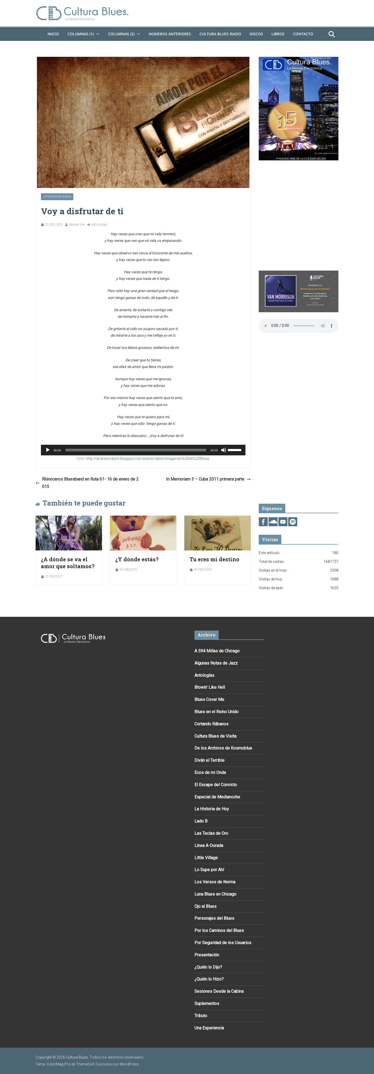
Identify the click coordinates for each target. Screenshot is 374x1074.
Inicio (53, 33)
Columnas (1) (80, 33)
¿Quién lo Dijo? (208, 967)
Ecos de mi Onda (210, 772)
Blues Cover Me (209, 699)
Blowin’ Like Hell (209, 687)
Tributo (200, 1015)
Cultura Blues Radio (220, 33)
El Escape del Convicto (215, 784)
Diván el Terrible (209, 760)
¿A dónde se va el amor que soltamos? (68, 563)
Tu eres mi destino (214, 559)
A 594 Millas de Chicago (217, 650)
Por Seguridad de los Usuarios (222, 942)
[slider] (135, 450)
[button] (97, 34)
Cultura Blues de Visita (215, 736)
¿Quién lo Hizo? (209, 979)
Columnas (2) (121, 33)
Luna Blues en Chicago (215, 894)
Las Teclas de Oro (211, 833)
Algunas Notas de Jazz (216, 663)
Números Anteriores (170, 33)
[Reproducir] (47, 450)
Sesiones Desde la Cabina (219, 991)
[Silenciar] (223, 450)
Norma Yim (77, 224)
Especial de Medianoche (217, 796)
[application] (143, 450)
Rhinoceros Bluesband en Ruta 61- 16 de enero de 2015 (87, 483)
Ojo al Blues (205, 906)
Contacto (303, 33)
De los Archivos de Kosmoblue (223, 748)
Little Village (206, 857)
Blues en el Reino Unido (216, 711)
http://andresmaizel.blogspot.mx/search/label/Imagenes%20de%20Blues (148, 458)
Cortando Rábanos (211, 723)
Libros (277, 33)
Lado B (200, 821)
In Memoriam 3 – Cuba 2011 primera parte (208, 479)
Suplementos (206, 1003)
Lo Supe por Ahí (209, 869)
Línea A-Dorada (208, 845)
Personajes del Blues (214, 918)
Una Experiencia (209, 1027)
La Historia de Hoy (211, 808)
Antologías (204, 675)
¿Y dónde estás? (137, 559)
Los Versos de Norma (57, 196)
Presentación (206, 954)
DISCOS (256, 33)
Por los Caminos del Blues (219, 930)
